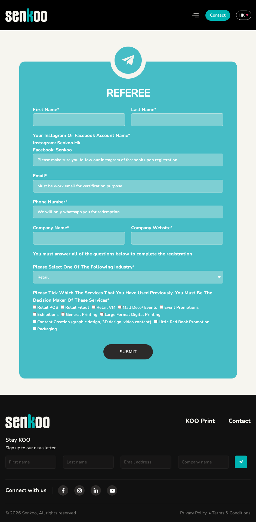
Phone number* (50, 202)
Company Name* (51, 228)
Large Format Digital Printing (133, 314)
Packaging (47, 329)
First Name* (46, 109)
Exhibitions (47, 314)
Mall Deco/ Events (140, 307)
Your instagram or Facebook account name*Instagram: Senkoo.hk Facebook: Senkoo (81, 142)
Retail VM (106, 307)
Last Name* (143, 109)
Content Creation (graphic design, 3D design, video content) (94, 322)
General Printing (81, 314)
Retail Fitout (77, 307)
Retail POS (47, 307)
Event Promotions (181, 307)
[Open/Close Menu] (195, 15)
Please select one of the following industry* (84, 267)
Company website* (152, 228)
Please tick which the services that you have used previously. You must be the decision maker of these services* (122, 296)
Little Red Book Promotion (184, 322)
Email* (40, 176)
